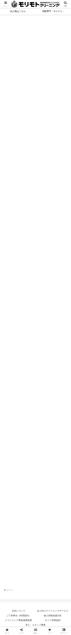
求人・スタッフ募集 (35, 625)
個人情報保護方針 (53, 615)
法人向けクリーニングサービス (52, 610)
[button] (35, 631)
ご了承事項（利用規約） (18, 615)
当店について (18, 610)
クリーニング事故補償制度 (18, 620)
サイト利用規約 (53, 620)
